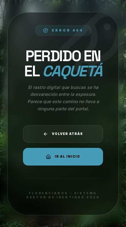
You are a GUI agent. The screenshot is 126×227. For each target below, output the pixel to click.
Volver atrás (63, 134)
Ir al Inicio (63, 156)
